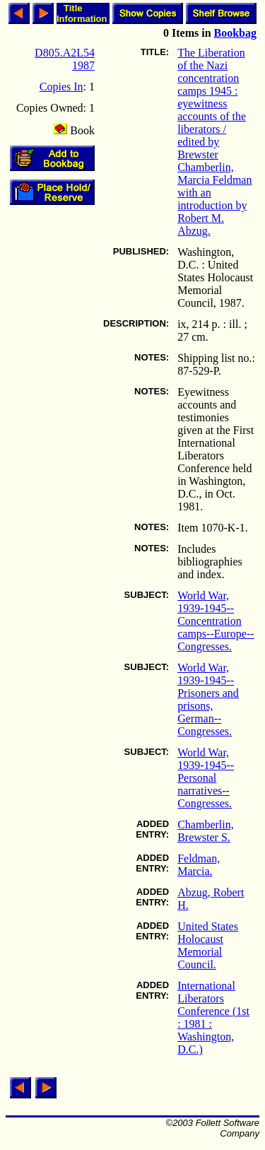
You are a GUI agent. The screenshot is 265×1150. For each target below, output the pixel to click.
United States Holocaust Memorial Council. (207, 945)
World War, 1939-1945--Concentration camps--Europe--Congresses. (215, 620)
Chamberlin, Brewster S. (205, 831)
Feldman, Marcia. (198, 864)
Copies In (61, 87)
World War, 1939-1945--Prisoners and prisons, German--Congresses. (208, 699)
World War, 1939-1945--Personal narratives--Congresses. (205, 777)
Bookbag (235, 33)
